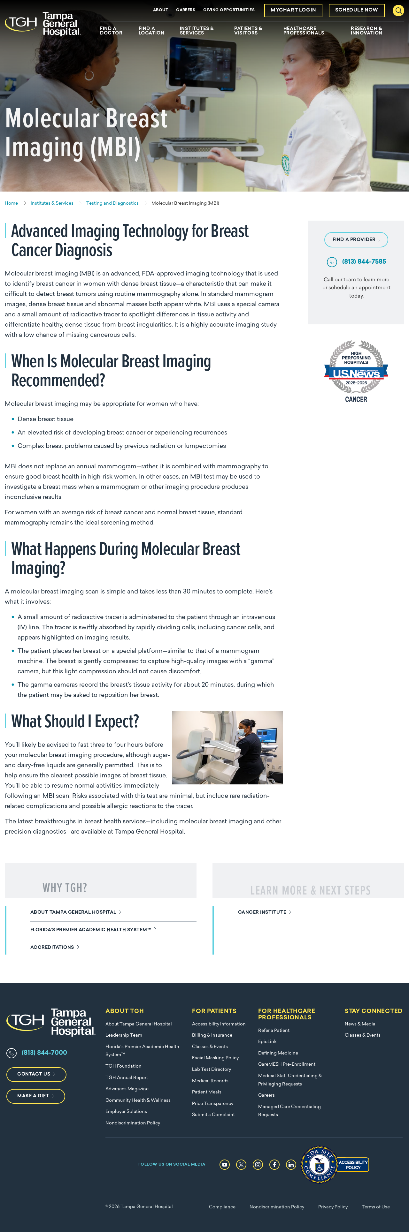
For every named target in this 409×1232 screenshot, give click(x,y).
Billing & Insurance (212, 1035)
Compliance (222, 1207)
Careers (185, 10)
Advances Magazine (127, 1089)
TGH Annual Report (126, 1078)
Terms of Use (376, 1207)
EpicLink (267, 1041)
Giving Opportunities (229, 10)
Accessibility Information (219, 1024)
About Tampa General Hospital (138, 1024)
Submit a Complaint (213, 1115)
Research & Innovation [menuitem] (366, 31)
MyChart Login (293, 10)
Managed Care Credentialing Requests (289, 1111)
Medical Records (210, 1081)
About (160, 10)
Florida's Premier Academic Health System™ (142, 1051)
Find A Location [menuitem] (151, 31)
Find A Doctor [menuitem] (111, 31)
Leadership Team (123, 1035)
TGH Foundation (123, 1066)
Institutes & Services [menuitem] (197, 31)
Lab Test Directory (211, 1069)
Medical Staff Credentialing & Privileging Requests (290, 1080)
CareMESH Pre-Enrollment (286, 1064)
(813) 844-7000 (44, 1053)
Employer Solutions (126, 1111)
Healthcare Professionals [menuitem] (303, 31)
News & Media (360, 1024)
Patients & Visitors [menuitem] (248, 31)
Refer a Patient (273, 1030)
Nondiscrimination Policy (132, 1123)
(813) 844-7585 (364, 262)
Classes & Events (210, 1047)
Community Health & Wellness (138, 1100)
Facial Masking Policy (215, 1058)
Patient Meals (206, 1092)
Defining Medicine (278, 1053)
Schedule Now (356, 10)
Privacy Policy (333, 1207)
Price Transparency (212, 1103)
